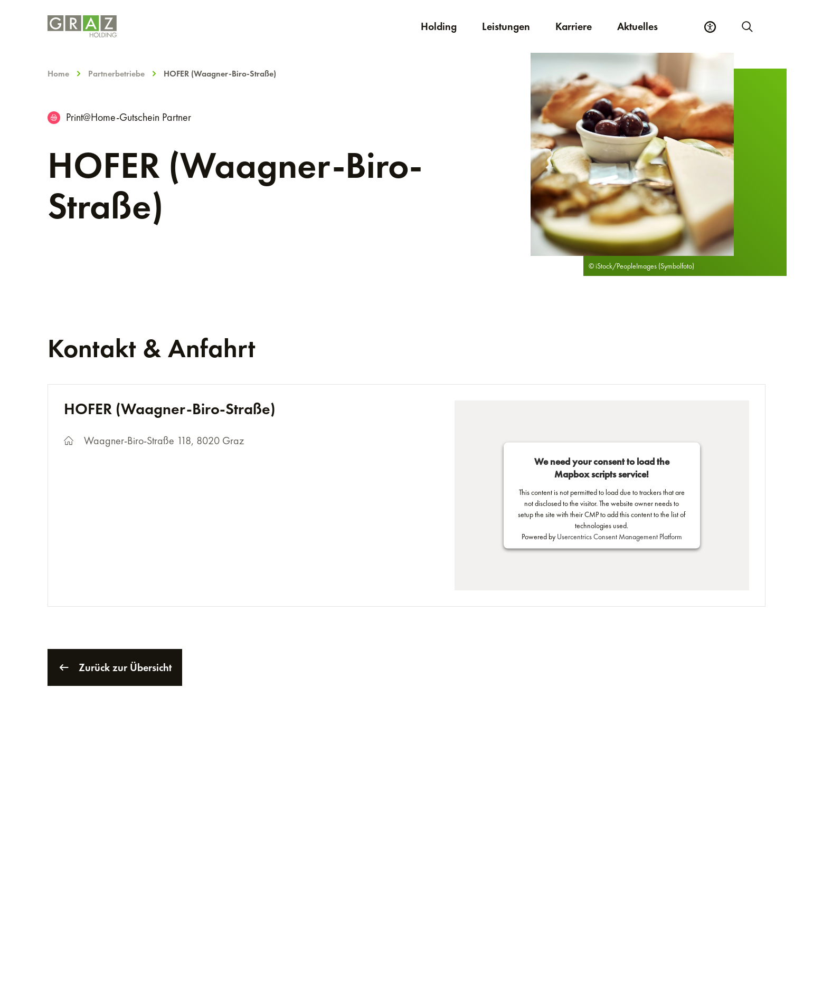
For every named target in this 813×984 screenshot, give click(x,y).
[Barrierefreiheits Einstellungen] (710, 27)
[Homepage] (186, 26)
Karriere (579, 26)
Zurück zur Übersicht (115, 667)
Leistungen (506, 26)
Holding (439, 26)
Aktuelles (637, 26)
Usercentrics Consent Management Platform (619, 536)
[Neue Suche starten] (746, 26)
